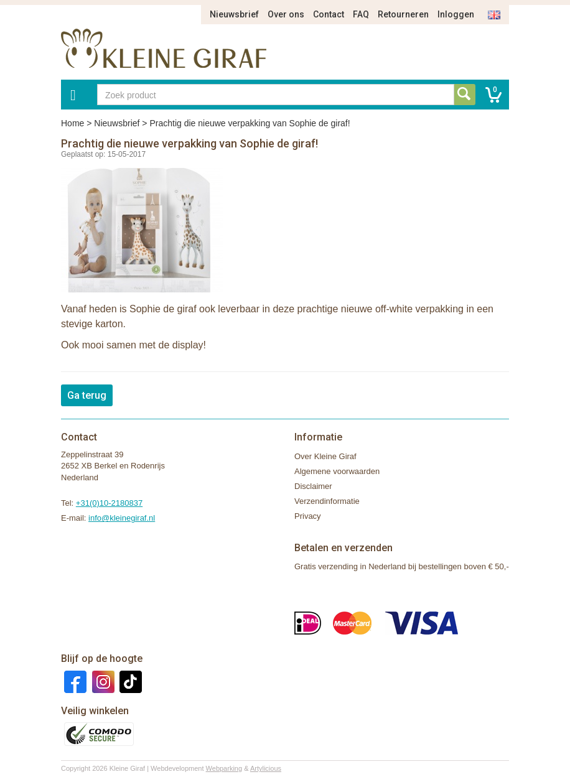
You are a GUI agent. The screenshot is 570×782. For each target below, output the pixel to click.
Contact (328, 14)
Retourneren (403, 14)
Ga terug (86, 395)
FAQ (361, 14)
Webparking (224, 768)
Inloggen (455, 14)
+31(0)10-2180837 (109, 503)
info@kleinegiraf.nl (121, 518)
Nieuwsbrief (234, 14)
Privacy (307, 516)
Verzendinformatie (327, 501)
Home (72, 123)
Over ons (286, 14)
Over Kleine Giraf (325, 456)
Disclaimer (313, 486)
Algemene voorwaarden (337, 471)
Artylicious (265, 768)
